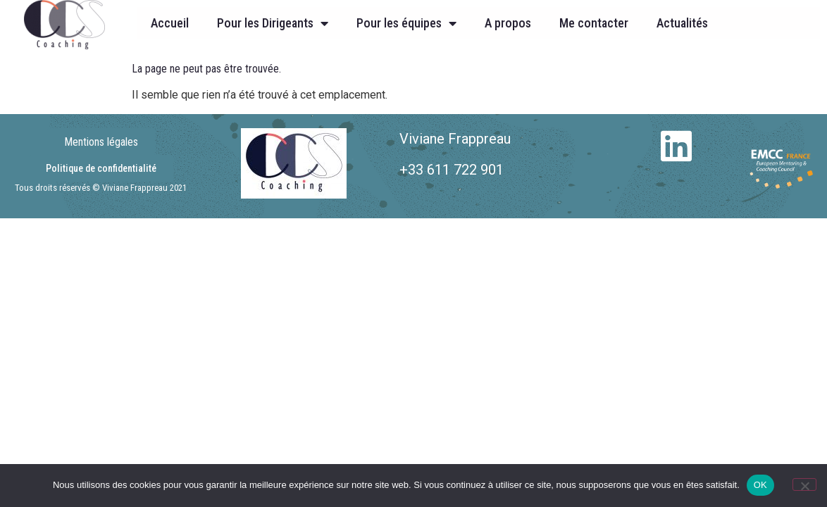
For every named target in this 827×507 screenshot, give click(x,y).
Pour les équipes (406, 23)
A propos (508, 22)
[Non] (804, 484)
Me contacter (593, 22)
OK (760, 485)
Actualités (682, 22)
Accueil (170, 22)
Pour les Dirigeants (272, 23)
